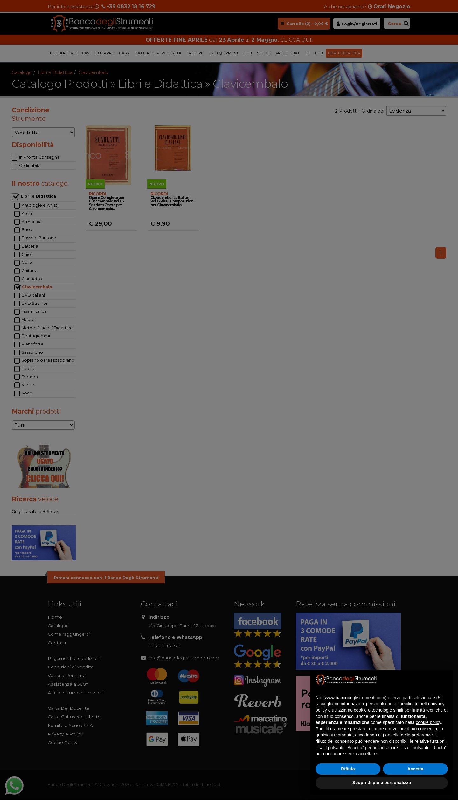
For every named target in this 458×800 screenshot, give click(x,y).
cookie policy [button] (428, 722)
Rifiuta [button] (348, 768)
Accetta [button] (415, 768)
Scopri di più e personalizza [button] (381, 782)
